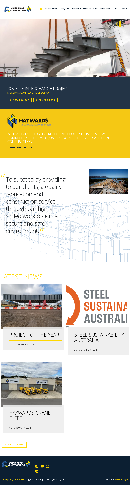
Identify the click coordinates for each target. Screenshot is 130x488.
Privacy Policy (7, 479)
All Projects (45, 100)
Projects (65, 8)
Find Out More (21, 147)
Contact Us (111, 8)
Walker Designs (121, 479)
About (48, 8)
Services (56, 8)
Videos (96, 8)
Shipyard (75, 8)
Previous (117, 24)
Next (123, 24)
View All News (14, 444)
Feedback (123, 8)
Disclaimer (19, 479)
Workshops (85, 8)
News (102, 8)
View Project (19, 100)
